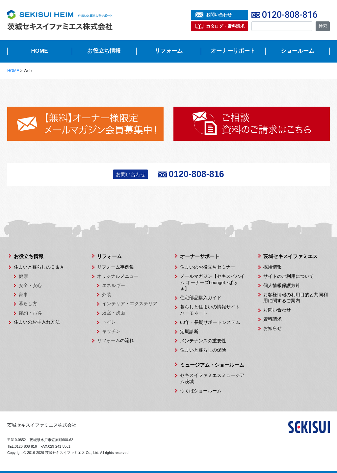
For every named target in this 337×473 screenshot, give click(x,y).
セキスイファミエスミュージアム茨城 (212, 378)
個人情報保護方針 (281, 285)
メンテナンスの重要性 (203, 340)
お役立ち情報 (104, 51)
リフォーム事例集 (115, 267)
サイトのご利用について (288, 276)
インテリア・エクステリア (129, 303)
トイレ (109, 322)
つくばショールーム (200, 390)
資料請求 (272, 319)
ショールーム (297, 51)
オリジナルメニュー (118, 276)
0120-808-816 (289, 15)
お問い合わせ (219, 14)
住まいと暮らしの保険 (203, 350)
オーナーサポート (233, 51)
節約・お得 (30, 312)
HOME (39, 51)
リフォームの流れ (115, 340)
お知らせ (272, 328)
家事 (23, 294)
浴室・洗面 (113, 312)
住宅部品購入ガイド (200, 297)
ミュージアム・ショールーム (212, 365)
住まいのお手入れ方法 (37, 322)
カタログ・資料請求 (225, 26)
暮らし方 (28, 303)
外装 (106, 294)
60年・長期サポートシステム (210, 322)
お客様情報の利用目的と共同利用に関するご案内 (295, 297)
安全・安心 (30, 285)
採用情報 (272, 267)
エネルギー (113, 285)
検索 (323, 26)
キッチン (111, 331)
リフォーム (169, 51)
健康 (23, 276)
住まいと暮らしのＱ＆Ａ (39, 267)
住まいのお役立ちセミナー (207, 267)
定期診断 (189, 331)
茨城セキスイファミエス (290, 256)
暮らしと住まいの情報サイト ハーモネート (212, 310)
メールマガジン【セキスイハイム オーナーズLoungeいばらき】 (212, 282)
